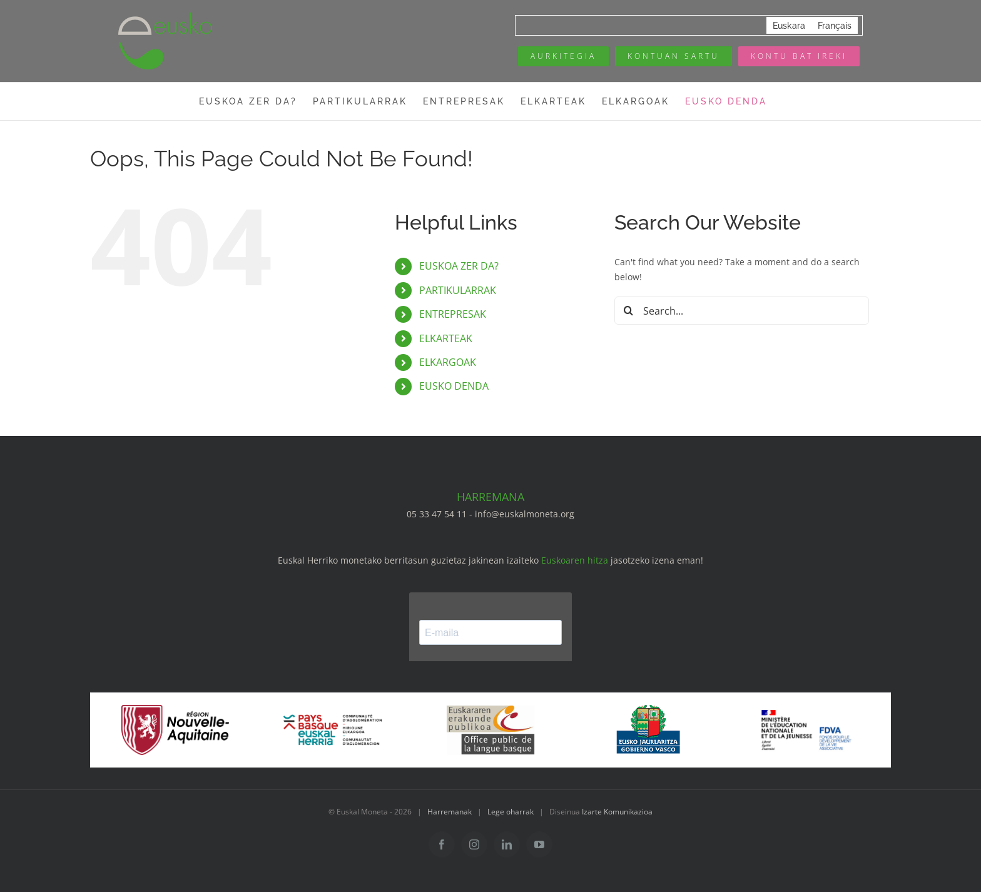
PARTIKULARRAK (457, 290)
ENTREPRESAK (452, 314)
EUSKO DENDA (454, 386)
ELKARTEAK (445, 338)
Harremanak (449, 811)
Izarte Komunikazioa (617, 811)
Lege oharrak (510, 811)
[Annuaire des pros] (563, 56)
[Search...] (741, 310)
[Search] (628, 310)
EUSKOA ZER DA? (459, 266)
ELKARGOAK (447, 362)
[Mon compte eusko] (673, 56)
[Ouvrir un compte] (799, 56)
